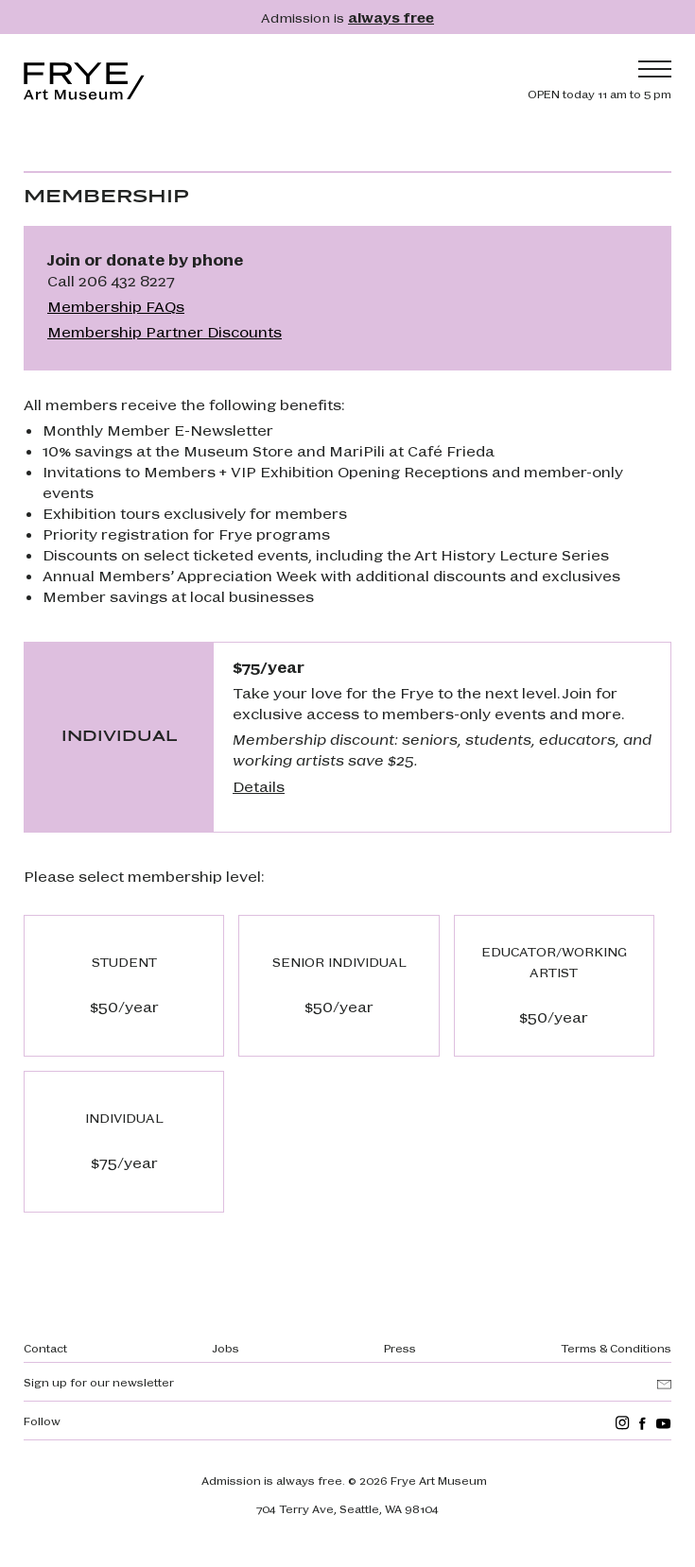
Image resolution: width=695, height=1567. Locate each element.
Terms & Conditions (616, 1347)
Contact (45, 1347)
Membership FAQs (115, 306)
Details (259, 786)
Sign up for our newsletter (99, 1381)
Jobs (225, 1347)
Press (400, 1347)
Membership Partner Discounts (164, 331)
